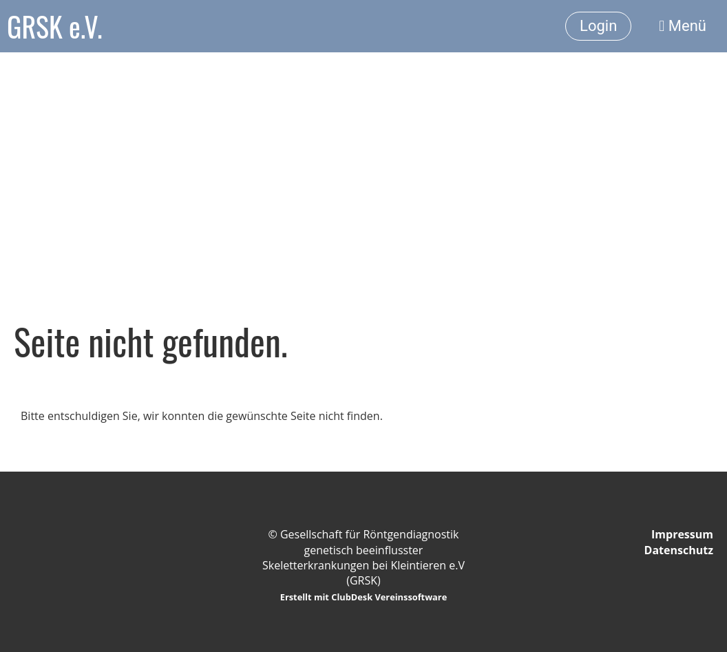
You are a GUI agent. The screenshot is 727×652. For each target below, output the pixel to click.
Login (598, 25)
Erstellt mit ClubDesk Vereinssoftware (363, 597)
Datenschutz (678, 550)
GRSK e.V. (54, 26)
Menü (682, 25)
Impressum (682, 534)
